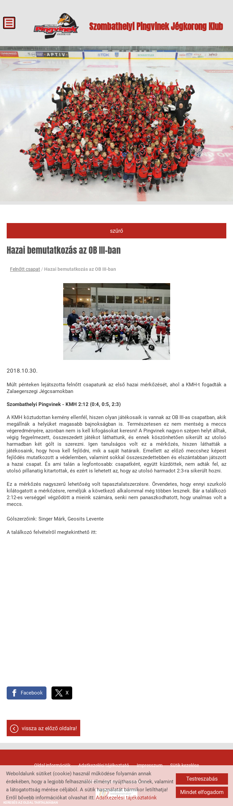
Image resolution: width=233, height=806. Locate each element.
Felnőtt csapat (25, 269)
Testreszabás (202, 779)
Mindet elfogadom (202, 792)
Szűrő (116, 231)
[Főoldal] (56, 26)
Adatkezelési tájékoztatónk (126, 798)
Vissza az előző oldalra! (49, 728)
